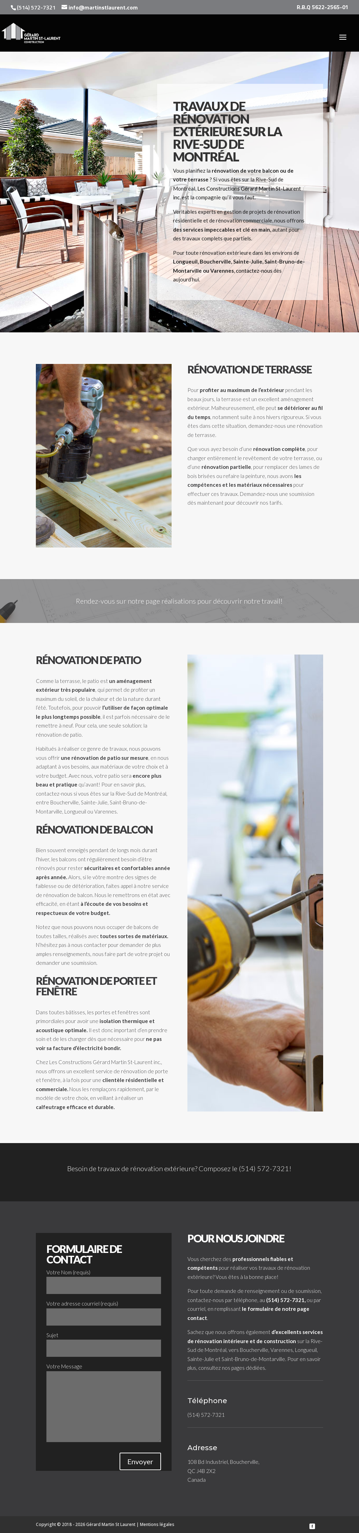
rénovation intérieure (222, 1341)
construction (280, 1341)
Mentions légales (157, 1524)
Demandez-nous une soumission (277, 494)
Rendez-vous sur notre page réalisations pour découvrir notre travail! (179, 601)
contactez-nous (254, 270)
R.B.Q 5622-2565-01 (322, 7)
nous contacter (89, 945)
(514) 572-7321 (264, 1168)
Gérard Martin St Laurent (110, 1524)
